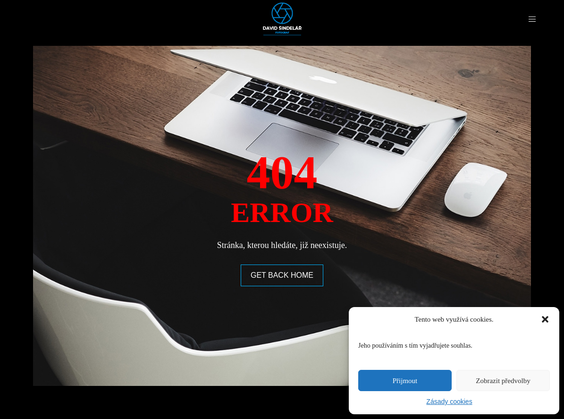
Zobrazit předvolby (503, 381)
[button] (545, 319)
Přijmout (405, 381)
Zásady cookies (449, 401)
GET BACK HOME (282, 275)
